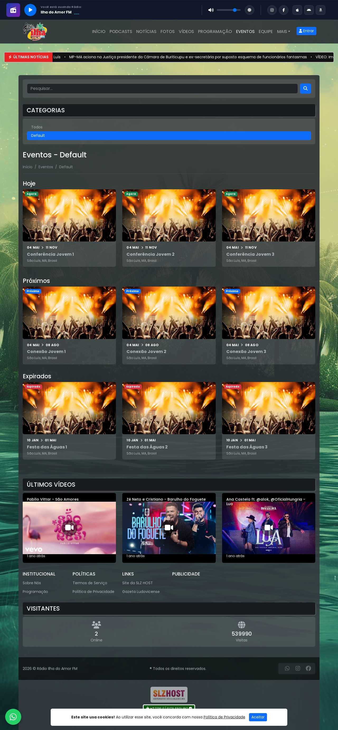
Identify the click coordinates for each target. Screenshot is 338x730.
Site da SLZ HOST (137, 583)
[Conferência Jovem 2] (168, 228)
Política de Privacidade (93, 591)
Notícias (146, 31)
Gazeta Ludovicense (141, 591)
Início (98, 31)
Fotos (168, 31)
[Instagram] (297, 668)
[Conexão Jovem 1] (69, 325)
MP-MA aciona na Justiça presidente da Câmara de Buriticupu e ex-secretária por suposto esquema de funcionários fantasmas (196, 57)
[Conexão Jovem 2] (168, 325)
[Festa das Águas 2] (168, 421)
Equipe (266, 31)
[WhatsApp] (287, 668)
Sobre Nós (32, 583)
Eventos (245, 31)
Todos (37, 127)
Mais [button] (282, 31)
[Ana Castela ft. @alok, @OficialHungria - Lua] (268, 528)
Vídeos (186, 31)
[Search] (305, 89)
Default (38, 135)
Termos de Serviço (90, 583)
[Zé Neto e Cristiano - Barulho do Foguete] (168, 528)
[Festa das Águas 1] (69, 421)
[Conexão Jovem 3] (268, 325)
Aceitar (258, 717)
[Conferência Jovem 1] (69, 228)
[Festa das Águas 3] (268, 421)
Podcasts (121, 31)
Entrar (306, 30)
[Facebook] (308, 668)
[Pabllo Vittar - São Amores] (69, 528)
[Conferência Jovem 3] (268, 228)
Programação (215, 31)
